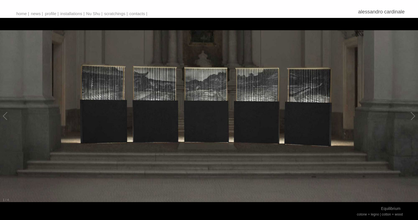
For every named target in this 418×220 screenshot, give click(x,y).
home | (22, 13)
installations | (72, 13)
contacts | (138, 13)
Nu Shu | (94, 13)
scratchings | (116, 13)
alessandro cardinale (382, 12)
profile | (52, 13)
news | (37, 13)
